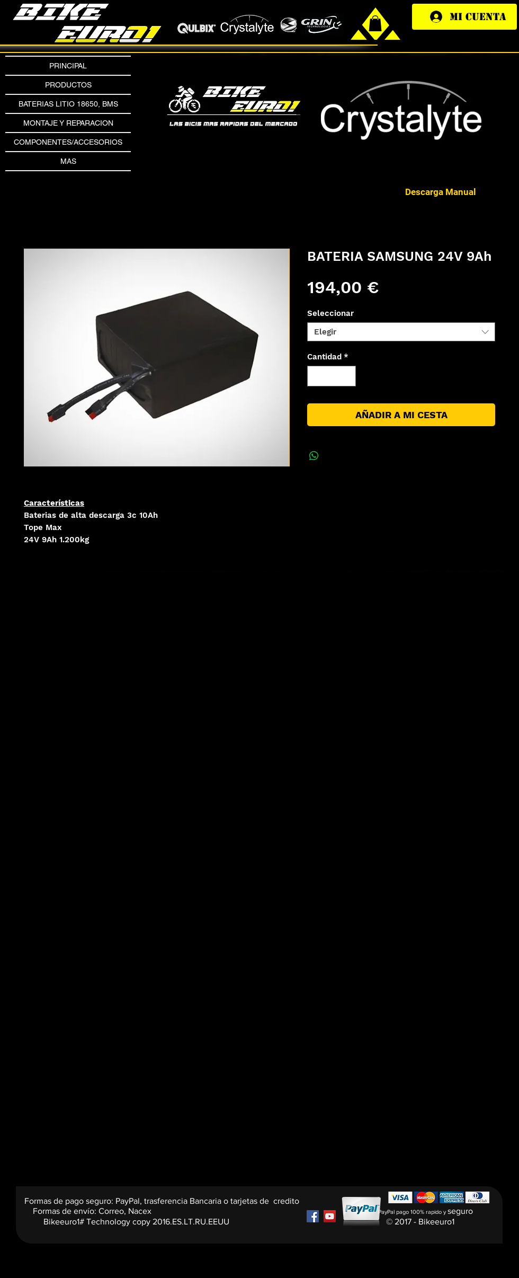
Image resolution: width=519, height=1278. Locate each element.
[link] (375, 23)
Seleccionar (330, 313)
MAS (68, 161)
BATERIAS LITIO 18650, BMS (68, 104)
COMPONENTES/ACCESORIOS (68, 142)
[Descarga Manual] (440, 192)
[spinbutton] (332, 376)
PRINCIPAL (68, 65)
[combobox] (401, 331)
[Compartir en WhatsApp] (314, 455)
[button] (404, 116)
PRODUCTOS (68, 85)
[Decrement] (316, 376)
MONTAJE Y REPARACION (68, 123)
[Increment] (348, 376)
